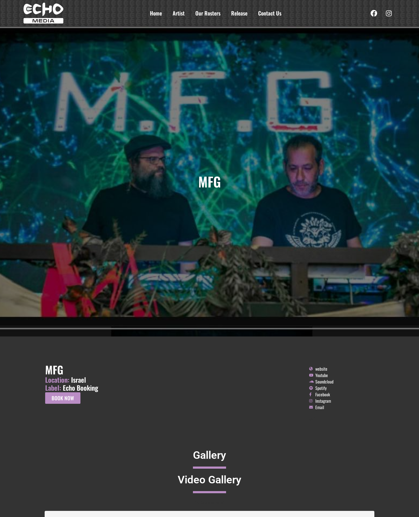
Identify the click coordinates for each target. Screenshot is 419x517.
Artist (179, 13)
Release (239, 13)
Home (156, 13)
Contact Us (269, 13)
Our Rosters (207, 13)
